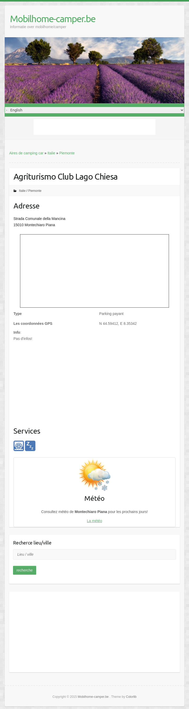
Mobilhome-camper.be (52, 18)
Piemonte (67, 153)
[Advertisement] (94, 127)
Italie (51, 153)
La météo (94, 521)
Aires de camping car (26, 153)
